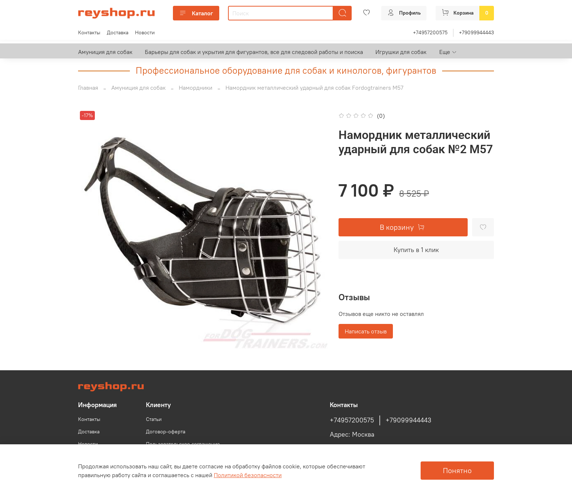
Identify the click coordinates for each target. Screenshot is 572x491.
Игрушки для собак (400, 51)
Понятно (457, 470)
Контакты (89, 32)
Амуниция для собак (105, 51)
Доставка (117, 32)
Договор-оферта (165, 431)
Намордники (195, 87)
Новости (145, 32)
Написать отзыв (366, 331)
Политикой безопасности (248, 475)
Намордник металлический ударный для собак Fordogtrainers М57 (314, 87)
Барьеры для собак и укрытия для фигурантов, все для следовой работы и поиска (254, 51)
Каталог (196, 13)
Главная (88, 87)
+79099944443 (476, 32)
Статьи (154, 419)
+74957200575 (430, 32)
